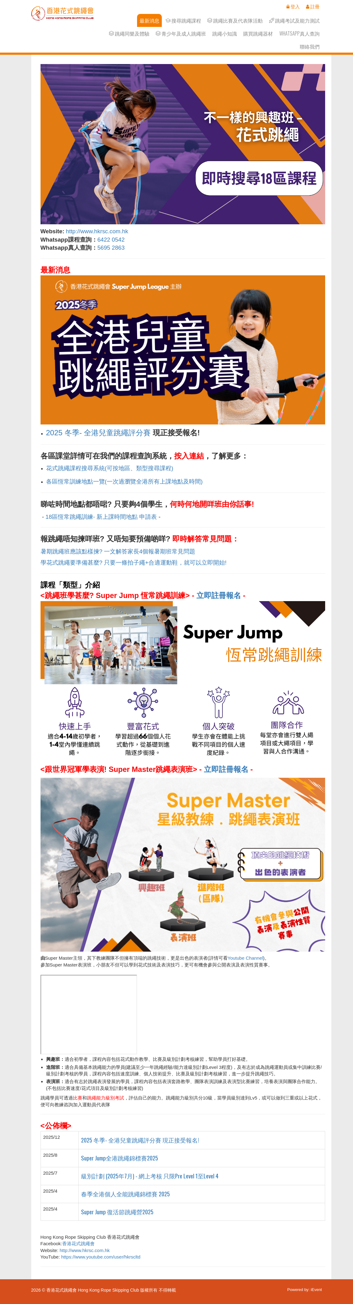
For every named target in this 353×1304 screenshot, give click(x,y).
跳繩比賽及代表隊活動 (235, 20)
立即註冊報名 (218, 595)
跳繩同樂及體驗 (129, 33)
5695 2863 (111, 247)
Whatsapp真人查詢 (299, 33)
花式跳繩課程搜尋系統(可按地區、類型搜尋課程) (109, 468)
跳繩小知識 (224, 33)
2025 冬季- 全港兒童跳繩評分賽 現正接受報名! (140, 1140)
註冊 (313, 6)
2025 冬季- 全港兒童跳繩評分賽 (98, 432)
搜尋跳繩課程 (183, 20)
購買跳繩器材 (258, 33)
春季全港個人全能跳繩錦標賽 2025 (125, 1194)
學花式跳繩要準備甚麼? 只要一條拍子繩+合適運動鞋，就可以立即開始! (134, 562)
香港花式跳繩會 (78, 1243)
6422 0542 (111, 239)
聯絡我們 (310, 46)
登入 (293, 6)
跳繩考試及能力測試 (294, 20)
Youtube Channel (245, 958)
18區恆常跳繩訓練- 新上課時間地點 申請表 (101, 517)
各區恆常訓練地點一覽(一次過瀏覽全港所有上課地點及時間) (124, 481)
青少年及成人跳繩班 (181, 33)
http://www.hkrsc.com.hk (97, 231)
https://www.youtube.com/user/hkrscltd (100, 1256)
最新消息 (149, 20)
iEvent (316, 1289)
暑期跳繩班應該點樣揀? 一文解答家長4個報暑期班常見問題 (118, 551)
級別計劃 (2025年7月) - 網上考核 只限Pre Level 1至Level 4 (149, 1176)
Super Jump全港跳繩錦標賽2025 (119, 1158)
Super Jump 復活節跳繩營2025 (117, 1211)
